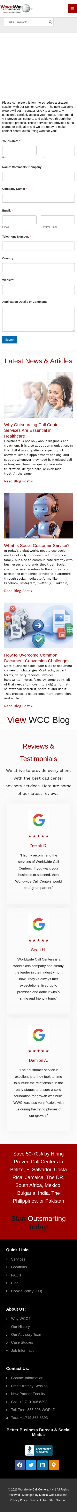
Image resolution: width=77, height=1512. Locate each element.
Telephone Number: (16, 236)
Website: (8, 280)
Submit (9, 339)
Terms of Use (38, 1500)
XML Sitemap (58, 1500)
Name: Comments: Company (21, 167)
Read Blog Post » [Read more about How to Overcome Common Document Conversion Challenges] (18, 706)
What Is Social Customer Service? (37, 545)
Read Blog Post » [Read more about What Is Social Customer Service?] (18, 591)
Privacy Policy (19, 1500)
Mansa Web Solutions (53, 1494)
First (4, 157)
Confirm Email (49, 226)
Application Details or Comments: (25, 301)
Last (43, 157)
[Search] (50, 22)
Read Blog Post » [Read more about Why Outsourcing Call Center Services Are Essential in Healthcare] (18, 481)
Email (5, 226)
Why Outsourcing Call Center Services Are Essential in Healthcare (32, 430)
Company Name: (14, 188)
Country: (8, 258)
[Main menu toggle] (72, 8)
